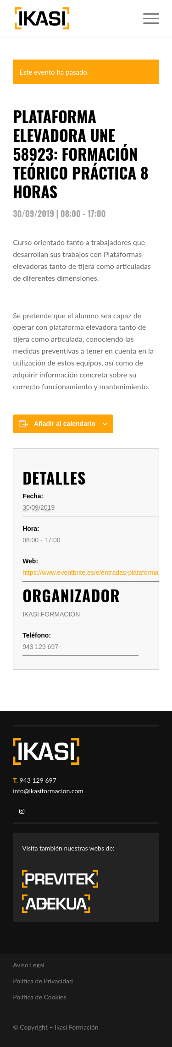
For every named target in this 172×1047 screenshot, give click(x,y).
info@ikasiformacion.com (48, 791)
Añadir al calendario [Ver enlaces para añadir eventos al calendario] (64, 423)
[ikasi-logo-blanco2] (46, 751)
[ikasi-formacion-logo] (71, 18)
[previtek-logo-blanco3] (64, 881)
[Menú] (146, 18)
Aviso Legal (28, 965)
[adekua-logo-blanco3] (56, 903)
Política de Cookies (39, 997)
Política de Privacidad (43, 981)
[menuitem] (146, 18)
